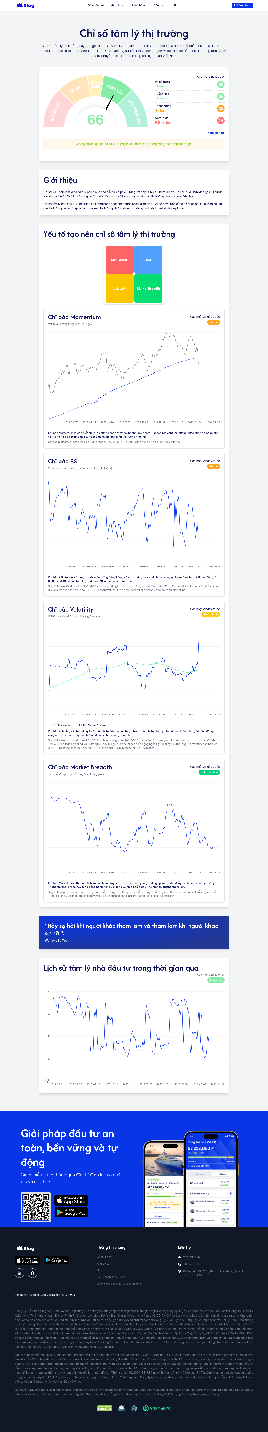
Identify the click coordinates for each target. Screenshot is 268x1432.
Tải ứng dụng (242, 5)
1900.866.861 (191, 1264)
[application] (134, 378)
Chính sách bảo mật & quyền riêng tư (119, 1283)
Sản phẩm (140, 5)
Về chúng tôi (96, 5)
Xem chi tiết (215, 133)
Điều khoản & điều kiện (111, 1277)
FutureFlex (103, 1263)
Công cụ (161, 5)
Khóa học (118, 5)
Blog (176, 5)
